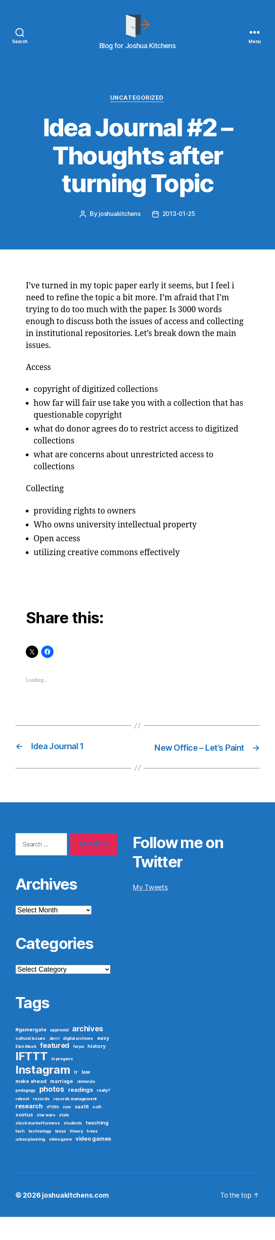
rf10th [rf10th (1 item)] (53, 1130)
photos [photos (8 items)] (51, 1112)
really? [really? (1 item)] (103, 1113)
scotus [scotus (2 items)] (24, 1138)
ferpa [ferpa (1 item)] (78, 1069)
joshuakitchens (119, 226)
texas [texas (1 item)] (60, 1154)
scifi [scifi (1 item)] (96, 1130)
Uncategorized (137, 110)
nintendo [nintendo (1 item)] (86, 1104)
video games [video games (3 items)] (93, 1161)
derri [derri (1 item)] (54, 1061)
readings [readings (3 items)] (80, 1112)
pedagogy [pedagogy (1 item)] (25, 1113)
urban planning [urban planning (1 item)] (30, 1162)
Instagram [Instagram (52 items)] (42, 1092)
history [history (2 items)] (96, 1069)
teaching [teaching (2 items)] (97, 1146)
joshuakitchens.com (75, 1218)
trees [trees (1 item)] (92, 1154)
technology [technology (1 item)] (40, 1154)
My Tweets (150, 910)
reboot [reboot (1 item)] (22, 1122)
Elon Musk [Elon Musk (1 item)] (26, 1069)
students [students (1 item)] (73, 1146)
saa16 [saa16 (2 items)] (82, 1129)
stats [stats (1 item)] (64, 1138)
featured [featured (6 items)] (54, 1068)
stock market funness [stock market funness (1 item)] (37, 1146)
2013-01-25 (179, 226)
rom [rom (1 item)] (67, 1130)
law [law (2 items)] (86, 1095)
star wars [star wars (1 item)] (46, 1138)
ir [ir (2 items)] (75, 1095)
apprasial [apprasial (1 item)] (59, 1053)
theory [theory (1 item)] (76, 1154)
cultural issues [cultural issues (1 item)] (30, 1061)
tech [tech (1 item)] (20, 1154)
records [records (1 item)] (41, 1122)
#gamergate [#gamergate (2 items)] (30, 1052)
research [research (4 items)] (29, 1129)
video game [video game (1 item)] (60, 1162)
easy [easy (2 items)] (103, 1061)
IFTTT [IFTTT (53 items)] (31, 1079)
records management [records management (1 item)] (75, 1122)
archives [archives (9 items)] (87, 1051)
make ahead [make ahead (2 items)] (30, 1104)
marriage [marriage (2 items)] (61, 1104)
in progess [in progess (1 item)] (62, 1081)
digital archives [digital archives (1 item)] (78, 1061)
